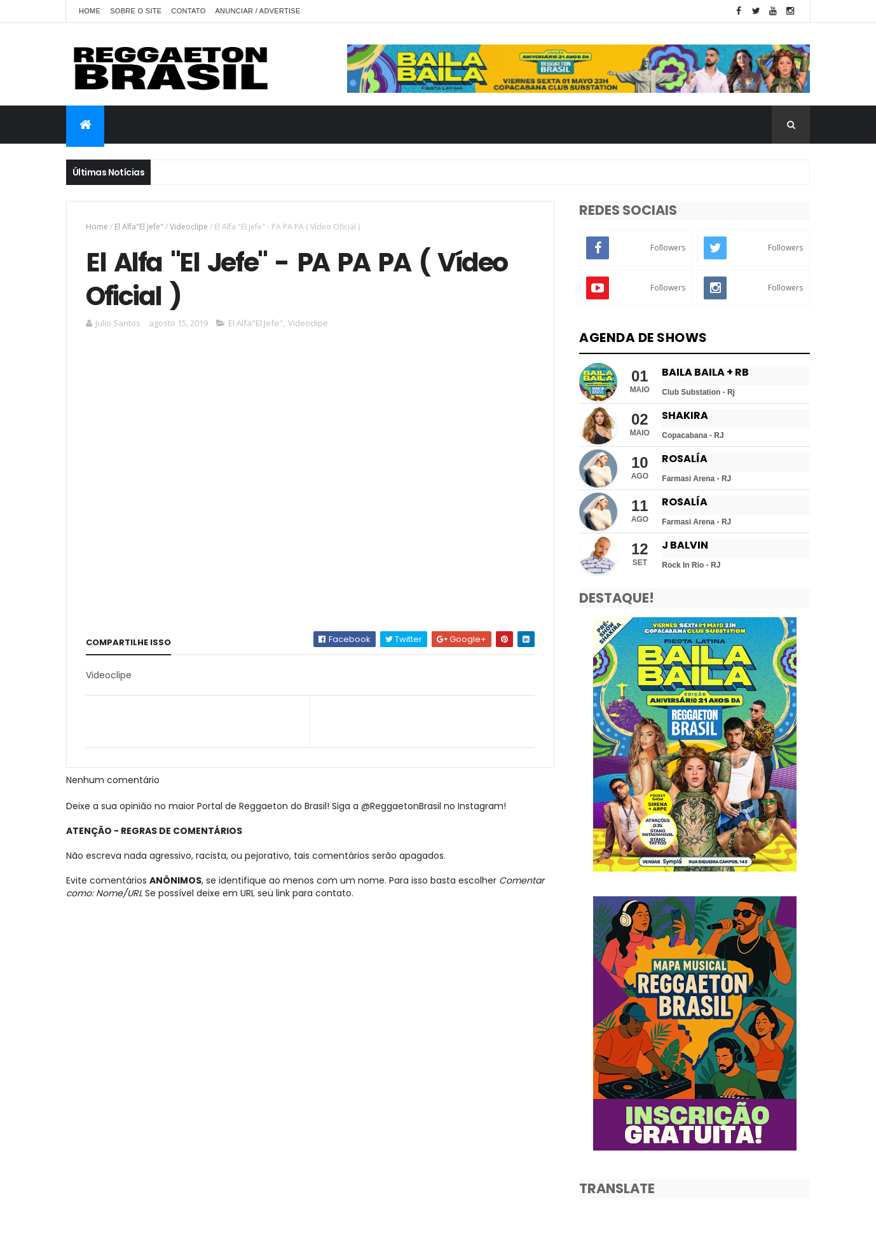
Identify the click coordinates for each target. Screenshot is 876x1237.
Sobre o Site (135, 11)
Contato (188, 11)
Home (89, 11)
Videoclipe (189, 226)
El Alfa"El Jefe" (138, 226)
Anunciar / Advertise (257, 11)
